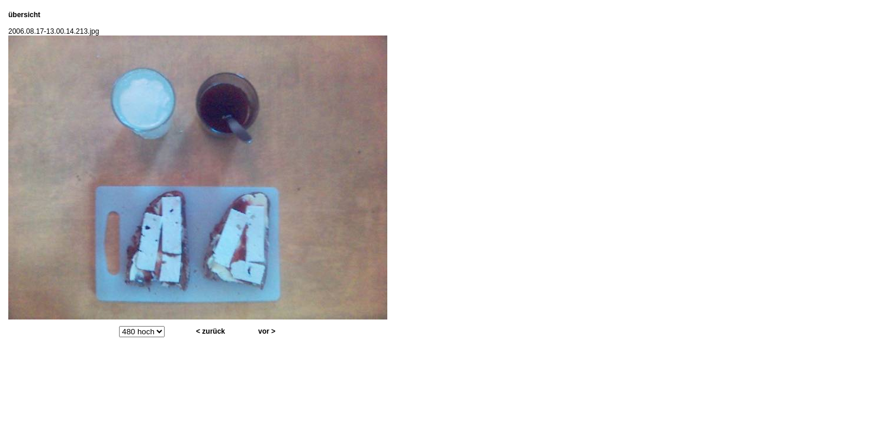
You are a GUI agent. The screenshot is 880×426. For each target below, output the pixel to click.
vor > (266, 331)
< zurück (210, 331)
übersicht (24, 15)
